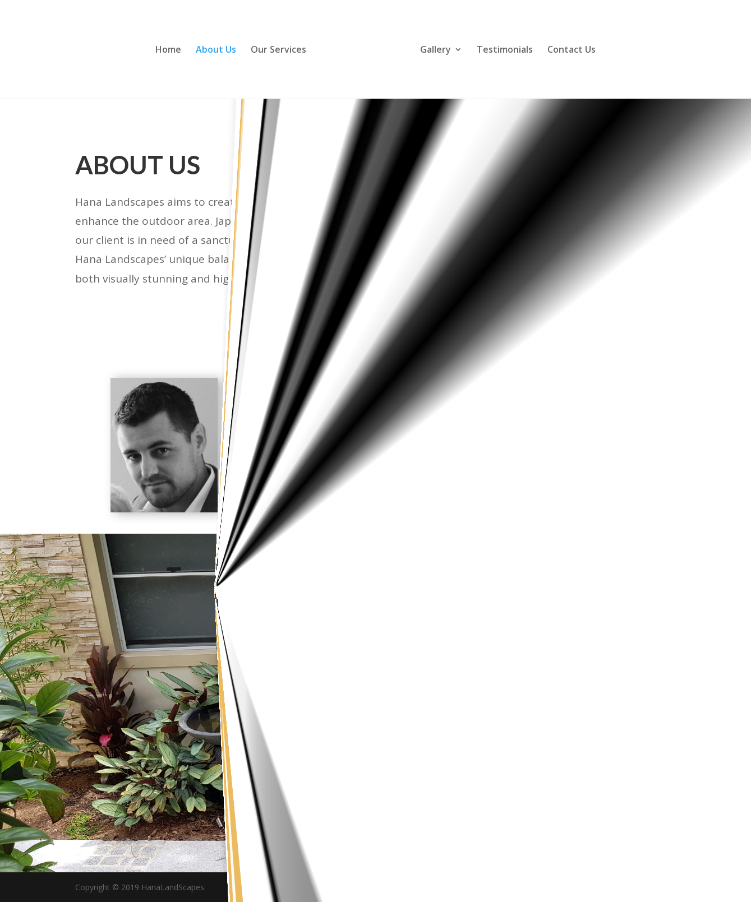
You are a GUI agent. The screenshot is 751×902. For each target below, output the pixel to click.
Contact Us (571, 50)
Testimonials (505, 50)
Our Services (278, 50)
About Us (216, 50)
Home (168, 50)
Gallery (435, 50)
